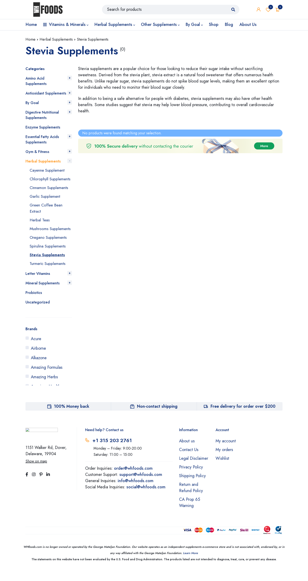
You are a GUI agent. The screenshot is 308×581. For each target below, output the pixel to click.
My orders (224, 462)
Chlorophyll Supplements (41, 182)
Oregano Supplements (49, 250)
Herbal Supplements (56, 39)
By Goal (32, 103)
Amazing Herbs (44, 389)
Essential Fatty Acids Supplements (42, 139)
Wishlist (268, 10)
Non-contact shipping (157, 419)
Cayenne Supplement (48, 170)
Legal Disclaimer (193, 471)
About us (187, 453)
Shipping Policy (192, 488)
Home (30, 39)
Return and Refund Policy (191, 500)
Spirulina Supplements (49, 259)
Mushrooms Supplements (41, 238)
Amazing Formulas (46, 380)
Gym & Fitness (37, 151)
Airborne (38, 361)
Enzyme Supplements (42, 127)
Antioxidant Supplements (45, 93)
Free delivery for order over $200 (242, 419)
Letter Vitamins (37, 286)
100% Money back (71, 419)
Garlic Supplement (46, 203)
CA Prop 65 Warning (189, 515)
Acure (36, 351)
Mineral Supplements (42, 295)
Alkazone (39, 370)
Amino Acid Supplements (36, 81)
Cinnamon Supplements (50, 194)
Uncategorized (37, 314)
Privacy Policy (191, 480)
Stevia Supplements (48, 267)
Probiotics (33, 305)
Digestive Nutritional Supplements (42, 115)
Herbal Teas (40, 226)
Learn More (190, 565)
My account (226, 453)
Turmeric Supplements (49, 276)
